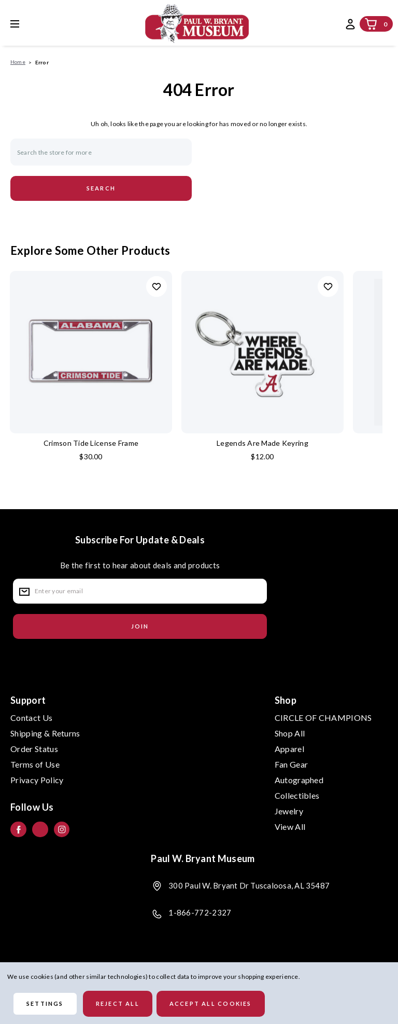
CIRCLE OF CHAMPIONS (323, 717)
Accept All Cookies (210, 1003)
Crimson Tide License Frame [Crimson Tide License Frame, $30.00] (91, 443)
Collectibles (297, 795)
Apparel (289, 749)
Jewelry (289, 811)
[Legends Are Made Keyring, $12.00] (262, 352)
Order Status (34, 749)
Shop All (290, 733)
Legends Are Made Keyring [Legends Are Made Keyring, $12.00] (262, 443)
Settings (45, 1003)
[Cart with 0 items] (371, 24)
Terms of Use (35, 764)
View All (290, 826)
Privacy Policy (36, 780)
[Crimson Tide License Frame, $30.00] (91, 352)
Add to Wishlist (156, 286)
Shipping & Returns (45, 733)
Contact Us (31, 717)
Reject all (117, 1003)
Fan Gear (291, 764)
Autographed (299, 780)
